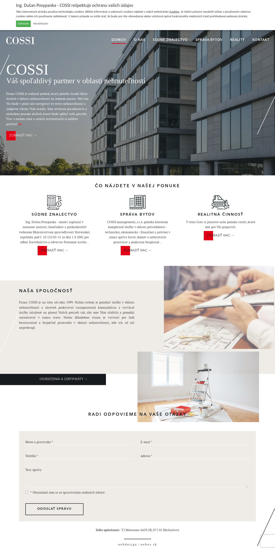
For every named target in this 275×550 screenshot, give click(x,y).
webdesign (127, 544)
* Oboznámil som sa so (65, 492)
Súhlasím (23, 23)
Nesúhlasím (40, 23)
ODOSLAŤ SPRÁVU (54, 509)
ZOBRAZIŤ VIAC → (23, 135)
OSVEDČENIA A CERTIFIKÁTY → (63, 379)
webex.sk (148, 544)
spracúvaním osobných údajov (84, 492)
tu (19, 124)
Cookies (174, 11)
